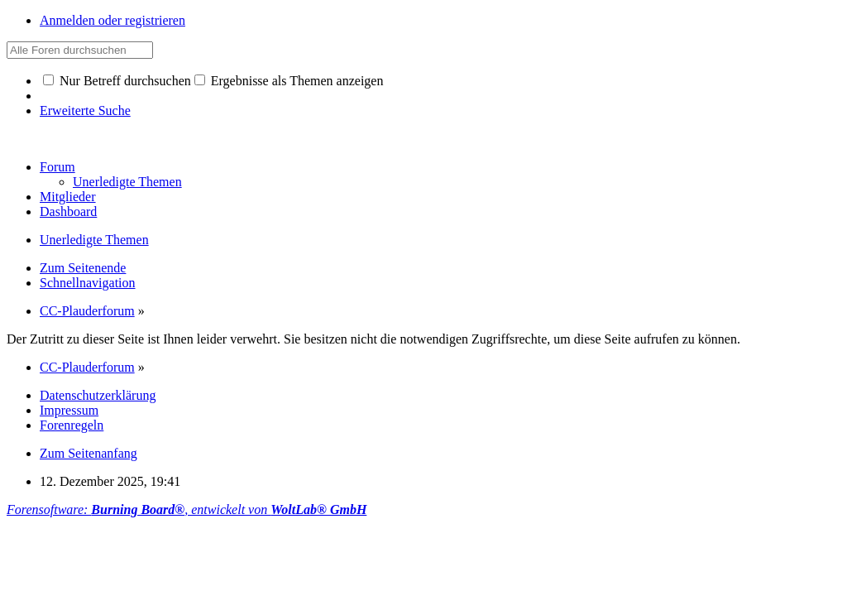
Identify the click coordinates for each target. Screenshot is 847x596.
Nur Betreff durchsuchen (117, 81)
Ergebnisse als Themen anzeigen (289, 81)
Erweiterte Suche (85, 110)
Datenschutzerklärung (98, 395)
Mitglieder (68, 197)
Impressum (69, 410)
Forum (57, 167)
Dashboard (68, 211)
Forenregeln (71, 425)
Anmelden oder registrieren (112, 20)
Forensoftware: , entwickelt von (186, 509)
